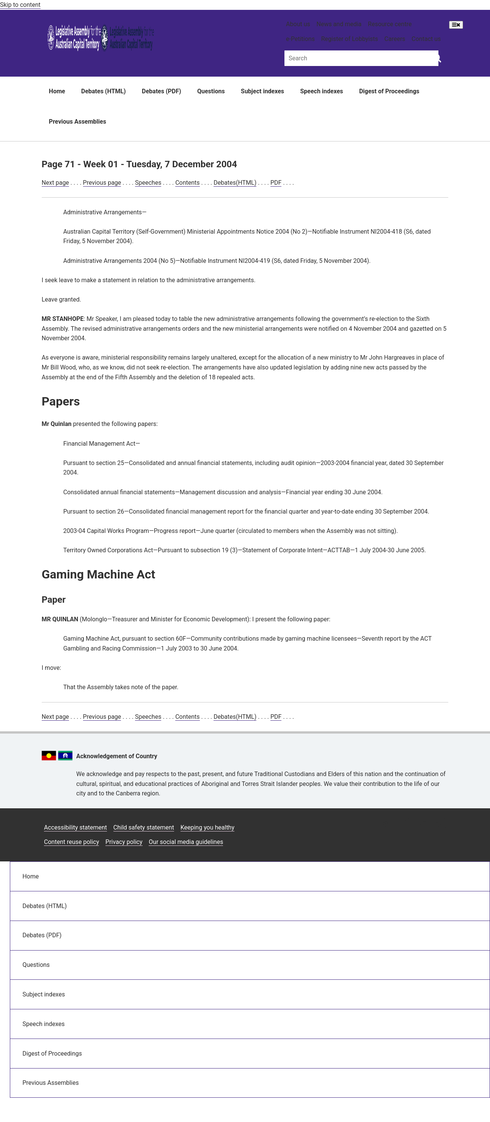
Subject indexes (262, 91)
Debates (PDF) (161, 91)
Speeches (148, 182)
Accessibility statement (75, 827)
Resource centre (389, 24)
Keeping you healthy (207, 827)
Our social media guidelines (186, 841)
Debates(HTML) (235, 182)
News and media (339, 24)
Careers (395, 38)
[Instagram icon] (386, 824)
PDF (275, 182)
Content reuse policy (71, 841)
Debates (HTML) (103, 91)
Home (57, 91)
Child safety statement (143, 827)
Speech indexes (321, 91)
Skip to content (20, 4)
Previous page (102, 182)
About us (298, 24)
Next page (55, 182)
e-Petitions (300, 38)
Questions (211, 91)
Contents (187, 182)
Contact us (426, 38)
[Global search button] (436, 58)
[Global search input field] (361, 58)
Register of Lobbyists (349, 38)
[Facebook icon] (404, 824)
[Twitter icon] (422, 824)
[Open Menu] (456, 25)
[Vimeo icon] (440, 824)
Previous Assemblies (77, 121)
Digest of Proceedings (389, 91)
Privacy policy (124, 841)
